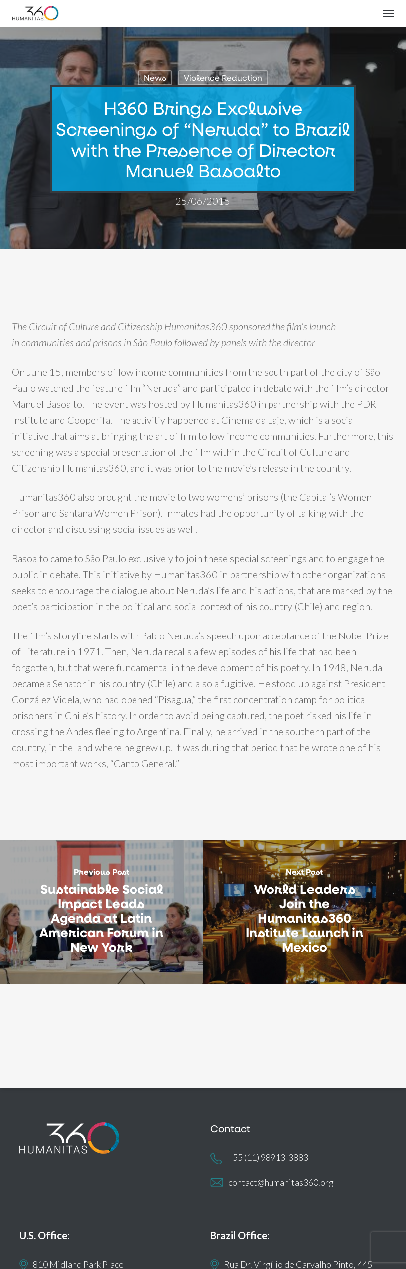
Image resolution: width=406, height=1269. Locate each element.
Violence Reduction (223, 77)
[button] (388, 13)
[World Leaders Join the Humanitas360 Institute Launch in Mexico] (304, 912)
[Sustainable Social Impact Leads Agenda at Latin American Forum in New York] (101, 912)
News (155, 77)
